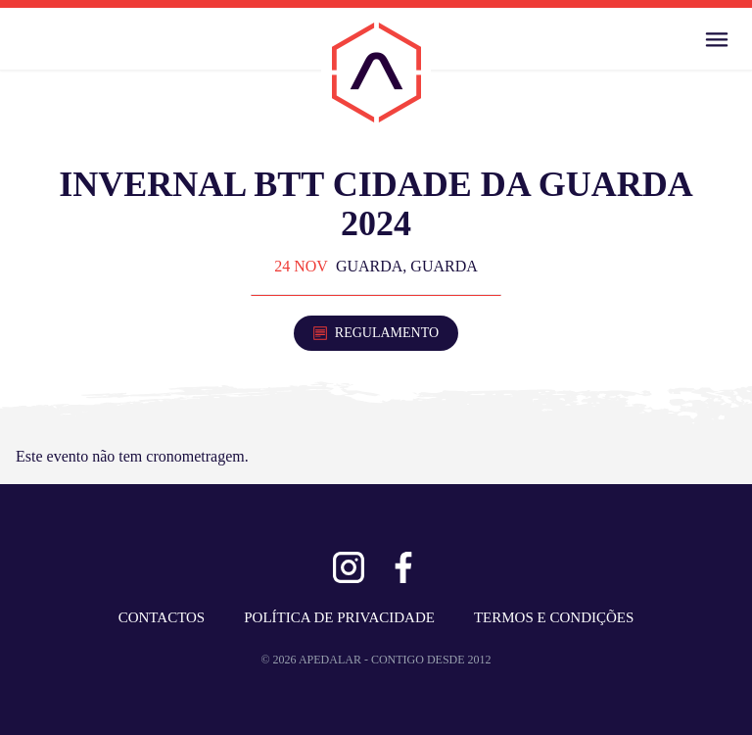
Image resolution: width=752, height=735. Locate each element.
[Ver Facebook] (403, 567)
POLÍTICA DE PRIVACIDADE (339, 617)
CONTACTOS (162, 617)
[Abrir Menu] (716, 39)
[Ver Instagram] (348, 567)
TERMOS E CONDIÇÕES (554, 617)
